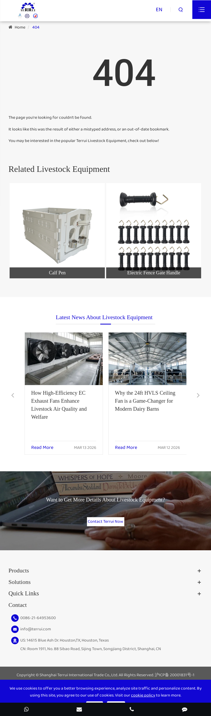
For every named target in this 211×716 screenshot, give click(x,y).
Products (19, 574)
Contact (18, 609)
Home (20, 27)
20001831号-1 (182, 680)
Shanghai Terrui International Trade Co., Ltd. (78, 680)
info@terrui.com (35, 633)
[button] (12, 396)
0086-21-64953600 (38, 622)
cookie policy (143, 695)
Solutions (20, 586)
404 (35, 27)
